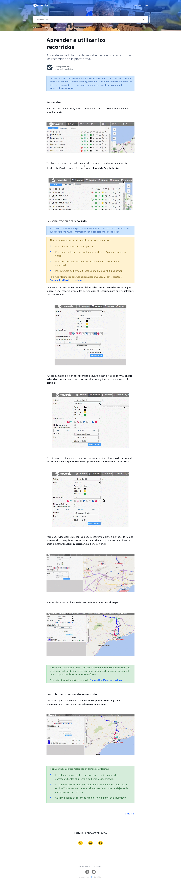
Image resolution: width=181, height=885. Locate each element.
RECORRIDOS (47, 27)
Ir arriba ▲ (128, 819)
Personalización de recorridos (67, 285)
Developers (98, 870)
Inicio (36, 27)
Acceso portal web (85, 870)
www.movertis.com (141, 5)
